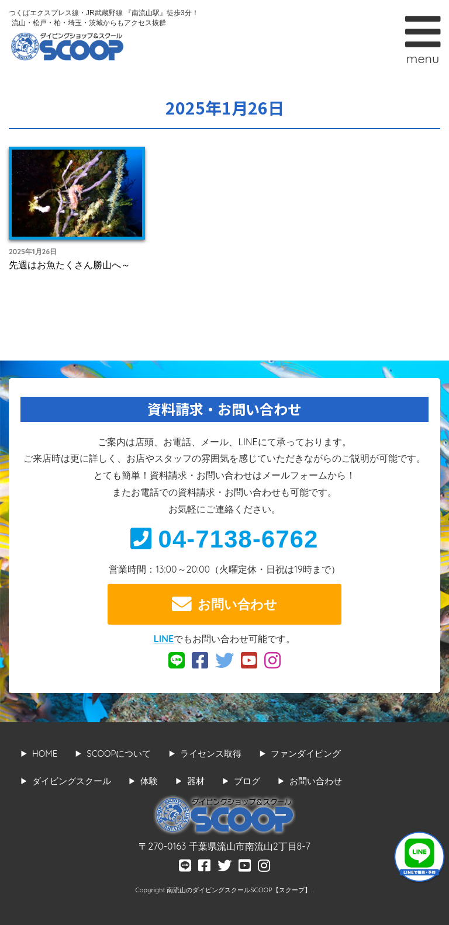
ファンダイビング (306, 753)
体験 (149, 781)
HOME (44, 753)
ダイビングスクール (71, 781)
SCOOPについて (119, 753)
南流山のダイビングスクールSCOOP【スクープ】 (239, 890)
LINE (164, 639)
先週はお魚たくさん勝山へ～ (69, 265)
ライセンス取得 (210, 753)
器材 (196, 781)
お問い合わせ (224, 604)
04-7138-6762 (224, 539)
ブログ (247, 781)
